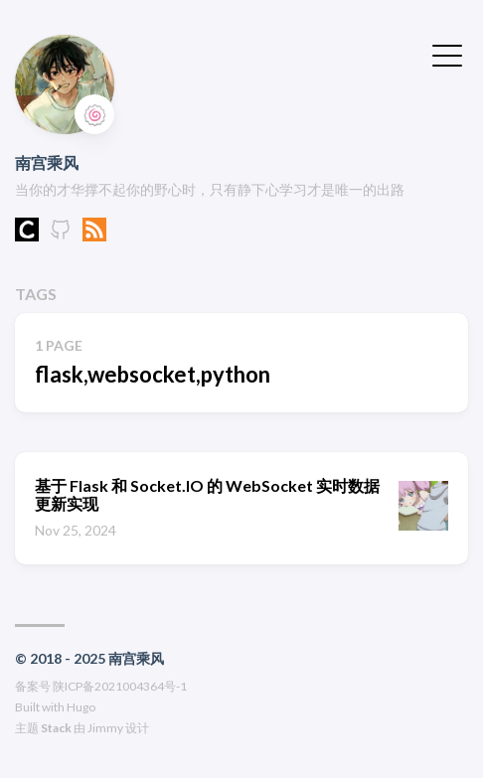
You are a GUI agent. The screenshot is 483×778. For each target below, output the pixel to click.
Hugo (81, 707)
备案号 (33, 686)
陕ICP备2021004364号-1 (120, 686)
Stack (56, 727)
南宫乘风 (47, 162)
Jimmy (105, 727)
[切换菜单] (447, 54)
